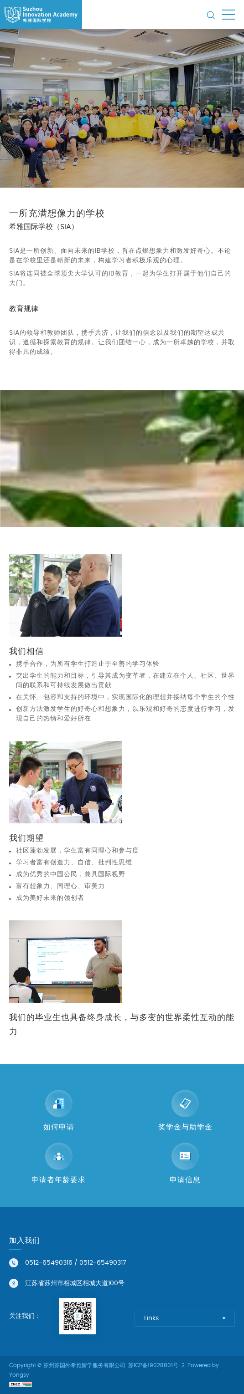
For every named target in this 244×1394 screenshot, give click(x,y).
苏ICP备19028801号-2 (156, 1365)
